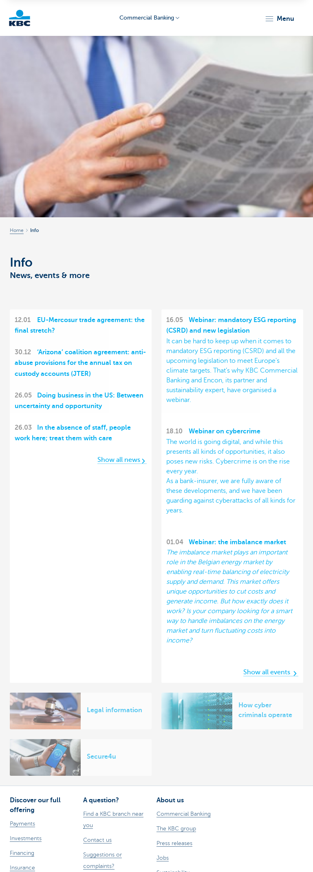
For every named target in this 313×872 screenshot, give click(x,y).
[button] (279, 18)
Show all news (122, 460)
